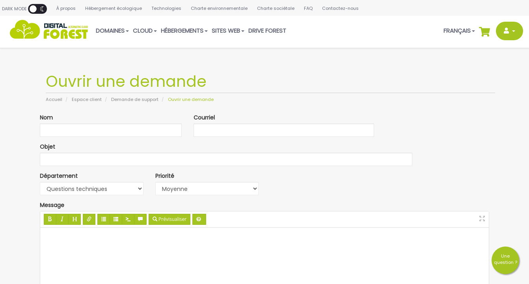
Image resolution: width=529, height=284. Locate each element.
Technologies (166, 8)
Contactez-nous (340, 8)
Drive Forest (267, 30)
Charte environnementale (219, 8)
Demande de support (134, 99)
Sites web (228, 30)
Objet (47, 147)
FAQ (308, 8)
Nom (46, 117)
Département (59, 176)
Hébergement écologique (113, 8)
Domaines (112, 30)
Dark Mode (24, 9)
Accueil (54, 99)
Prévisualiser (169, 219)
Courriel (204, 117)
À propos (66, 8)
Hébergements (184, 30)
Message (52, 205)
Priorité (164, 176)
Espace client (87, 99)
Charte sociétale (275, 8)
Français (459, 30)
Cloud (145, 30)
